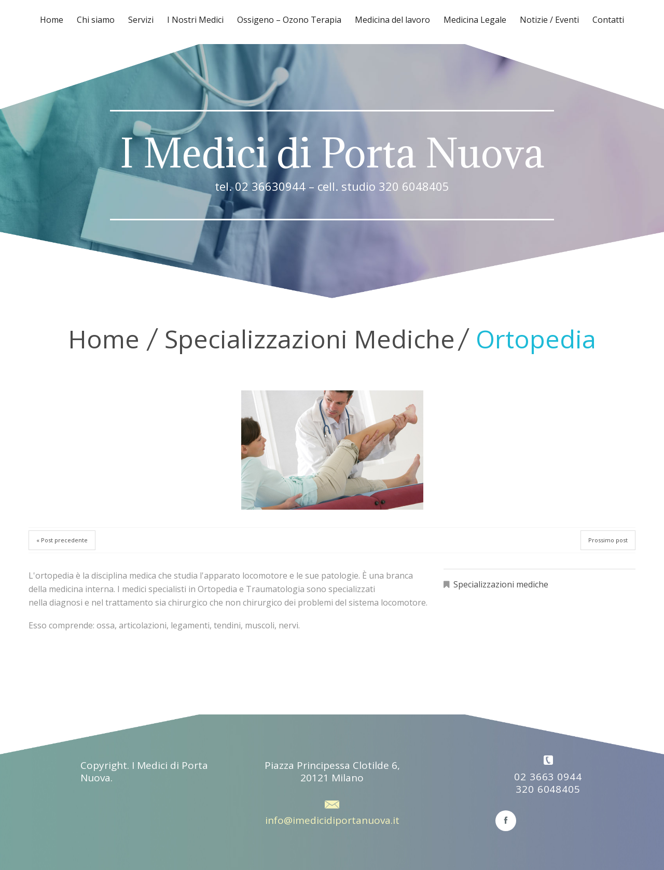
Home (51, 20)
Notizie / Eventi (549, 20)
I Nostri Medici (195, 20)
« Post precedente (62, 540)
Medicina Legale (475, 20)
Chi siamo (96, 20)
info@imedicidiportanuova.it (332, 820)
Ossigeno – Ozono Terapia (289, 20)
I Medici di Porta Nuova (332, 153)
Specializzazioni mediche (309, 339)
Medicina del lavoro (392, 20)
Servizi (141, 20)
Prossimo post (608, 540)
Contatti (608, 20)
